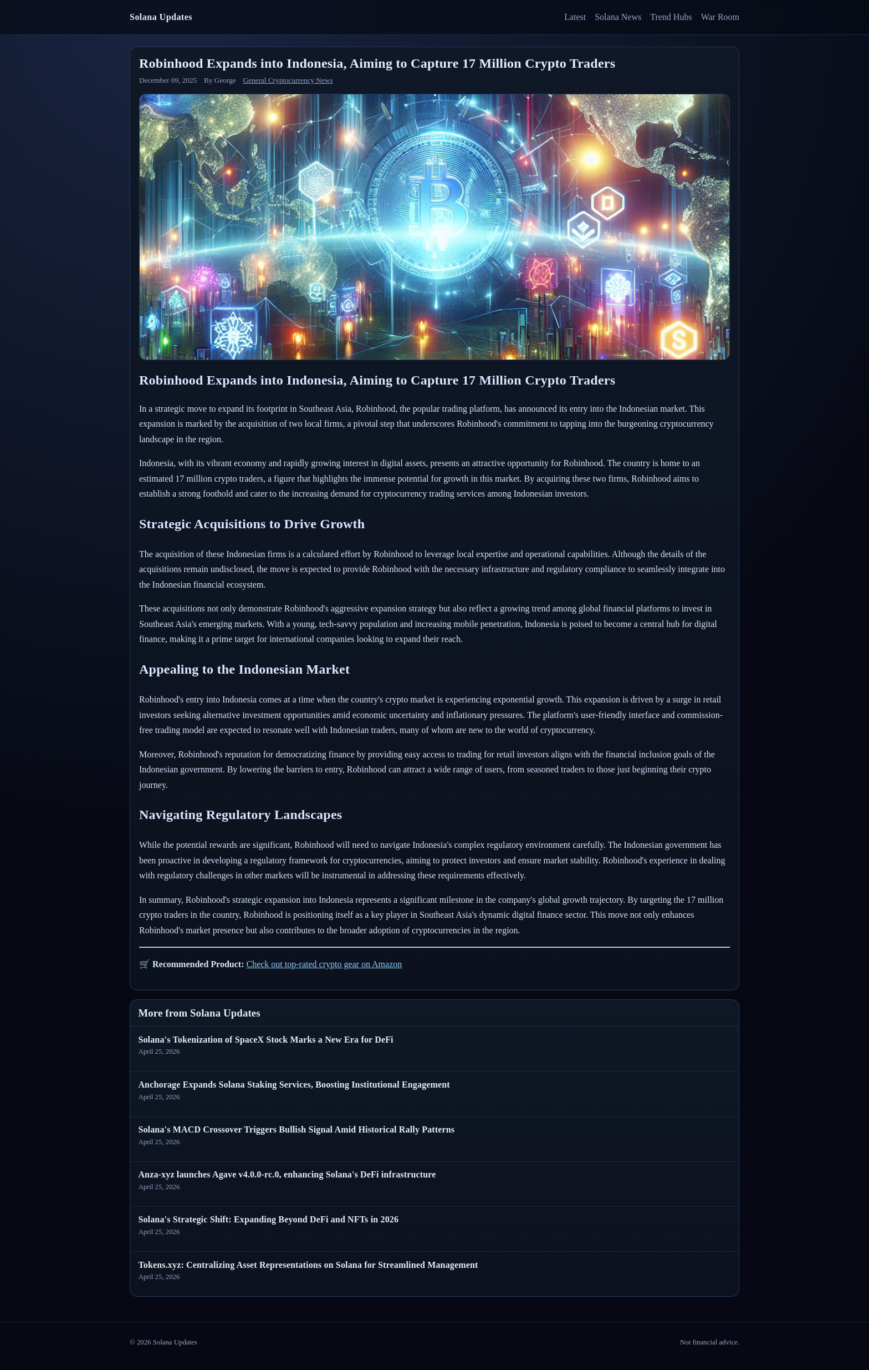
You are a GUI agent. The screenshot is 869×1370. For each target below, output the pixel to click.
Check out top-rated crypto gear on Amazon (324, 964)
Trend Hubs (671, 17)
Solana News (618, 17)
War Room (720, 17)
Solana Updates (161, 17)
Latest (575, 17)
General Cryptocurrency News (288, 80)
